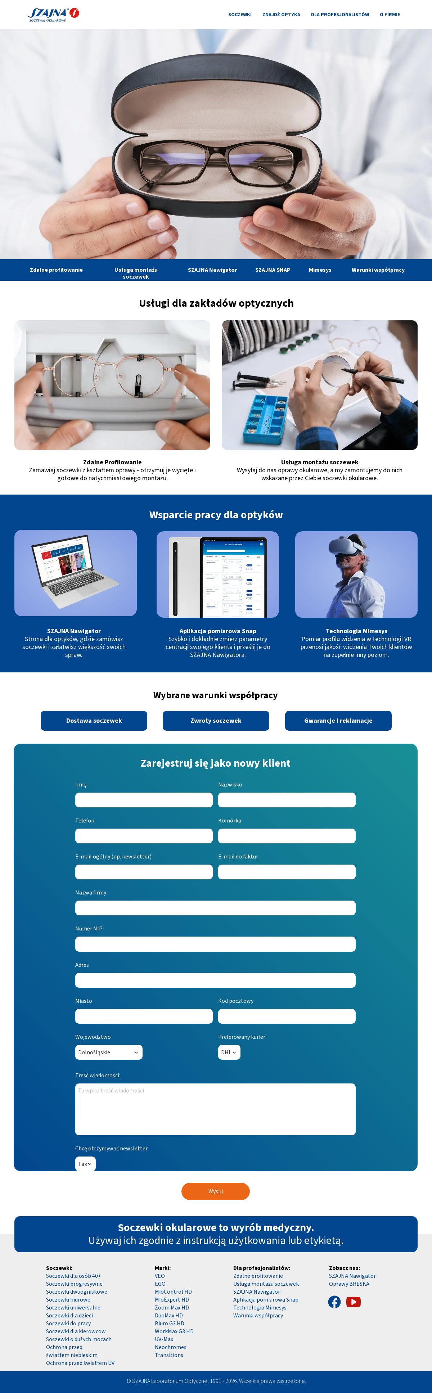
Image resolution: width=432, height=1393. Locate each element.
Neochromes (170, 1347)
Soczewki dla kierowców (76, 1331)
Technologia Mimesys (260, 1308)
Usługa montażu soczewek (266, 1284)
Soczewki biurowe (68, 1300)
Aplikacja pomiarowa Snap (265, 1300)
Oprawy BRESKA (349, 1284)
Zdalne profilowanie (258, 1276)
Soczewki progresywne (74, 1284)
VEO (160, 1276)
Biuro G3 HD (169, 1323)
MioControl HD (173, 1292)
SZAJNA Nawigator (352, 1276)
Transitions (169, 1355)
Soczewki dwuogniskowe (76, 1292)
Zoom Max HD (172, 1308)
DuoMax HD (169, 1316)
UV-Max (164, 1339)
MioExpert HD (172, 1300)
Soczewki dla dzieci (69, 1316)
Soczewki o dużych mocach (79, 1339)
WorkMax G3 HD (174, 1331)
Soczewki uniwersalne (73, 1308)
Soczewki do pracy (68, 1323)
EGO (160, 1284)
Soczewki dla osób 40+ (73, 1276)
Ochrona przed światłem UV (80, 1363)
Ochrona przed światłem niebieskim (72, 1351)
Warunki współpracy (258, 1316)
